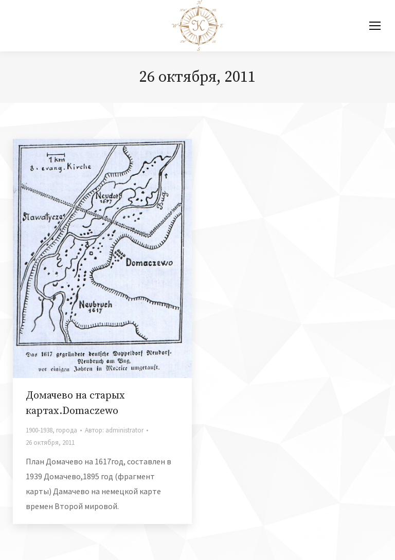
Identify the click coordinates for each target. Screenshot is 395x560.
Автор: (114, 430)
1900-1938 (39, 430)
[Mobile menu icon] (375, 26)
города (66, 430)
